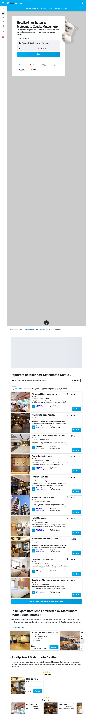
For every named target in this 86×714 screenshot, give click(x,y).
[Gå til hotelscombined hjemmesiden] (14, 3)
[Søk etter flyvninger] (3, 9)
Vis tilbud (76, 409)
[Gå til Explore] (3, 26)
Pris (26, 389)
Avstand (63, 389)
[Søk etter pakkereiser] (3, 22)
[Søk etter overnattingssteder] (3, 13)
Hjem (11, 329)
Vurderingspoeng (49, 389)
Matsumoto (43, 329)
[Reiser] (3, 31)
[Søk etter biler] (3, 17)
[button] (3, 3)
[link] (46, 601)
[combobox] (23, 38)
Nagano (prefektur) (29, 329)
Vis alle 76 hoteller (17, 627)
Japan (16, 329)
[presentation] (71, 375)
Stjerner (35, 389)
